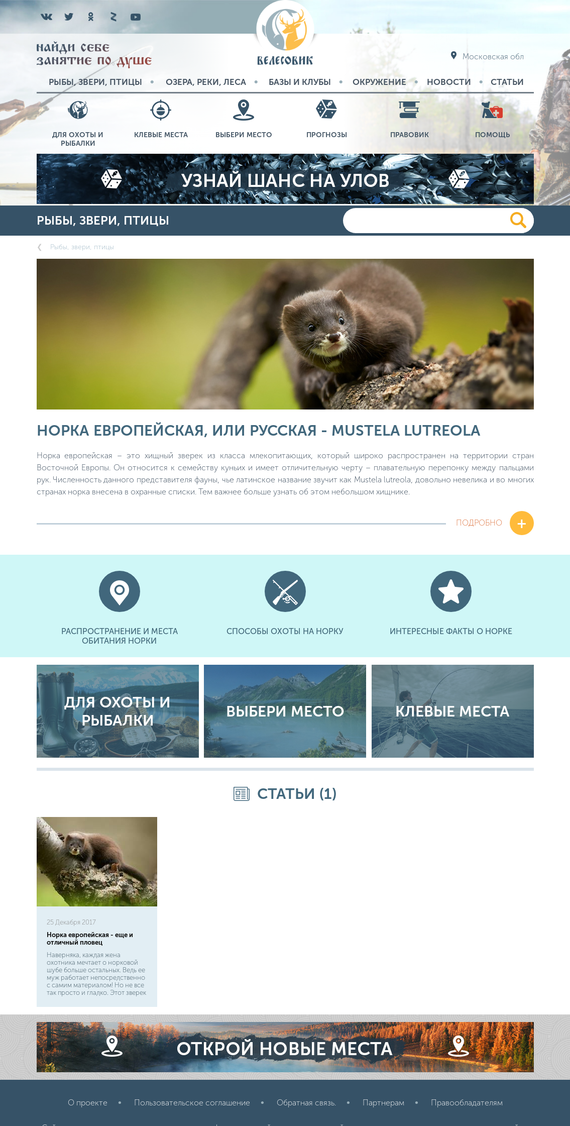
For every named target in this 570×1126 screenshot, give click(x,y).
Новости (449, 82)
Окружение (379, 82)
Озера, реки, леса (206, 82)
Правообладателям (467, 1102)
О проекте (87, 1102)
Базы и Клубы (300, 82)
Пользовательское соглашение (192, 1102)
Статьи (507, 82)
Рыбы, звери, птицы (95, 82)
